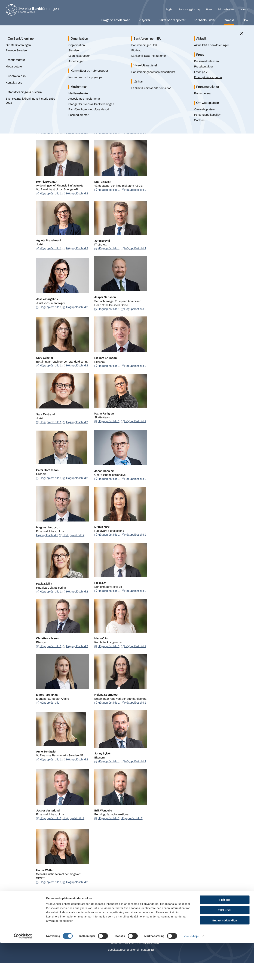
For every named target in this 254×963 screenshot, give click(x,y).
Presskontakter (203, 66)
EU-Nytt (136, 50)
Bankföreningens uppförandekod (88, 109)
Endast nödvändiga (224, 940)
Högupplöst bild (49, 702)
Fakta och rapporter (172, 20)
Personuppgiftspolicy (190, 9)
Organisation (76, 45)
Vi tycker (144, 20)
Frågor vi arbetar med (115, 20)
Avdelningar (76, 61)
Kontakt (244, 9)
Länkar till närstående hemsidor (151, 88)
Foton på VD (202, 71)
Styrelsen (74, 50)
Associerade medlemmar (84, 98)
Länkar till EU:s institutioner (148, 55)
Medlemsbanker (78, 93)
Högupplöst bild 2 (77, 193)
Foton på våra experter (208, 77)
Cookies (199, 120)
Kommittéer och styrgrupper (85, 77)
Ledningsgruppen (79, 55)
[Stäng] (242, 33)
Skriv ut (145, 902)
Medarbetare (14, 66)
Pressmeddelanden (206, 61)
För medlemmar (226, 9)
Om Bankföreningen (18, 45)
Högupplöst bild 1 (50, 193)
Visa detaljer (191, 956)
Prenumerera (202, 93)
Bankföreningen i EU (144, 45)
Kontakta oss (14, 82)
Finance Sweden (16, 50)
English (169, 9)
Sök (245, 20)
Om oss (229, 20)
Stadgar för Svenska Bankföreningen (91, 104)
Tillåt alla (224, 919)
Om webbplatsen (205, 109)
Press (209, 9)
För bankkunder (204, 20)
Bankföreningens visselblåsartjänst (153, 71)
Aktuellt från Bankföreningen (211, 45)
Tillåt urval (224, 930)
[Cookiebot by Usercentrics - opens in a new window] (22, 956)
